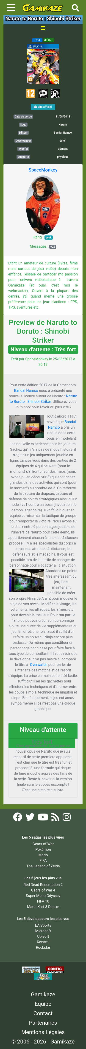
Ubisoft (43, 936)
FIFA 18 (43, 901)
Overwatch (39, 664)
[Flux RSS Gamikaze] (55, 818)
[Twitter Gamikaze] (30, 818)
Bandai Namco (26, 390)
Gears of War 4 (43, 890)
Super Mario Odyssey (43, 896)
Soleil (62, 140)
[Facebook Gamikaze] (18, 818)
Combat (63, 148)
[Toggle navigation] (11, 8)
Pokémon (43, 849)
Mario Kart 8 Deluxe (43, 907)
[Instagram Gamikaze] (67, 818)
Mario (43, 855)
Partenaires (43, 1023)
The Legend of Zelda (43, 866)
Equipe (43, 1004)
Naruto (62, 124)
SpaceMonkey (43, 170)
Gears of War (43, 844)
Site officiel (43, 107)
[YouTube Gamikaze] (43, 818)
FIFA (43, 860)
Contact (43, 1013)
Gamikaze (43, 994)
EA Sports (43, 925)
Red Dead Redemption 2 (43, 885)
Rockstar (43, 947)
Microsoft (43, 931)
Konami (43, 942)
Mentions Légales (43, 1032)
